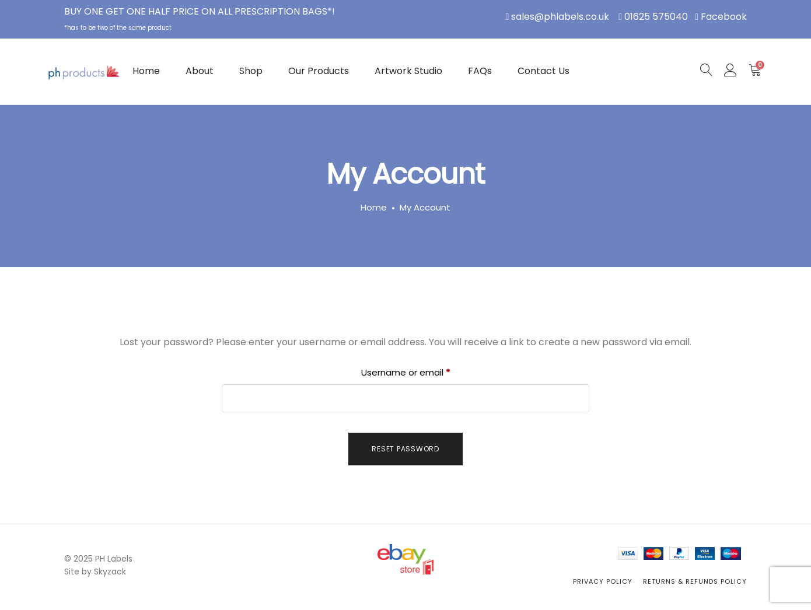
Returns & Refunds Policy (695, 581)
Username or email (424, 371)
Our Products (318, 71)
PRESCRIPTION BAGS (281, 11)
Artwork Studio (408, 71)
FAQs (480, 71)
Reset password (405, 449)
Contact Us (543, 71)
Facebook (724, 16)
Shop (251, 71)
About (200, 71)
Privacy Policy (602, 581)
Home (146, 71)
